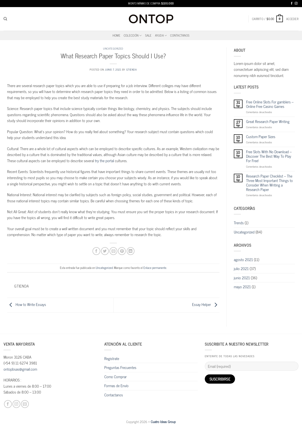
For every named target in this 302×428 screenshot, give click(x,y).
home (116, 35)
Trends (239, 223)
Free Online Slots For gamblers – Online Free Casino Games (270, 104)
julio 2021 (241, 268)
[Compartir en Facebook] (96, 251)
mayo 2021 (242, 287)
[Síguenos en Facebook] (291, 3)
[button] (267, 18)
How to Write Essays (26, 304)
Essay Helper (205, 304)
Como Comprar (115, 376)
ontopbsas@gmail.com (20, 369)
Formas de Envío (116, 385)
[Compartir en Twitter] (105, 251)
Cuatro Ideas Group (163, 421)
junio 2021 (242, 278)
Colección (133, 35)
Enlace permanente (154, 267)
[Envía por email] (113, 251)
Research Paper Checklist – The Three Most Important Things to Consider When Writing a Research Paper (269, 183)
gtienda (131, 69)
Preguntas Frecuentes (120, 367)
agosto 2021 (243, 259)
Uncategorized (113, 48)
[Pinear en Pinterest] (122, 251)
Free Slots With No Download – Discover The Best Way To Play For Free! (269, 156)
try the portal (104, 160)
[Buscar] (5, 18)
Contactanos (179, 35)
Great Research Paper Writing (267, 121)
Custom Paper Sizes (260, 136)
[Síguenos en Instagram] (296, 3)
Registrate (111, 358)
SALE (148, 35)
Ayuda (161, 35)
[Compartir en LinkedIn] (130, 251)
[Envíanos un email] (25, 404)
